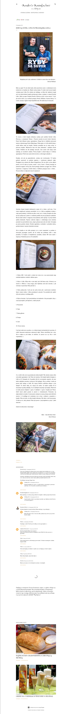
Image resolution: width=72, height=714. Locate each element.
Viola (21, 538)
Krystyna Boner (24, 507)
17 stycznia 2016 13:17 (34, 528)
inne (21, 462)
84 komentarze (24, 698)
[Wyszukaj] (55, 3)
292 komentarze (24, 660)
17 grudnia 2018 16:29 (27, 553)
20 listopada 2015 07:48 (33, 507)
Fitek (21, 546)
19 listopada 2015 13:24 (34, 482)
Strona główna (25, 12)
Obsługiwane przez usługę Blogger (36, 707)
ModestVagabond (24, 492)
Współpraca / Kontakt (37, 12)
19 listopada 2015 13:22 (31, 469)
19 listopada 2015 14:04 (33, 492)
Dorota (22, 560)
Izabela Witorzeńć (24, 528)
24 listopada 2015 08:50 (28, 521)
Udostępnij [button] (18, 460)
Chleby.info (27, 482)
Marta (21, 521)
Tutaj (21, 553)
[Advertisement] (36, 609)
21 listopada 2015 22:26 (34, 511)
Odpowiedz (23, 489)
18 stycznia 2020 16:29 (28, 560)
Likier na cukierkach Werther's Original (34, 696)
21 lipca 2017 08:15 (26, 538)
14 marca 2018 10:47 (27, 546)
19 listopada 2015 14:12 (34, 497)
